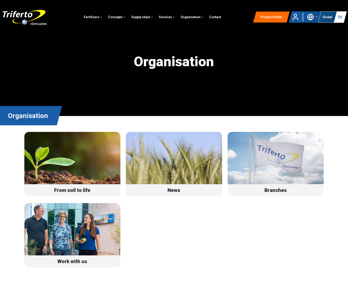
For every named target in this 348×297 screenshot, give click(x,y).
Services (167, 17)
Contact (215, 17)
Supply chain (142, 17)
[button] (312, 17)
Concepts (116, 17)
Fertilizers (93, 17)
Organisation (192, 17)
